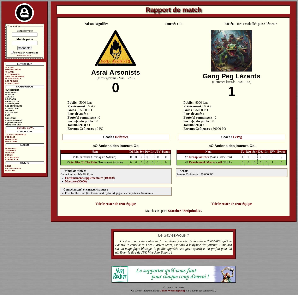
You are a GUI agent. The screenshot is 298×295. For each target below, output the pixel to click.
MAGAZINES (11, 141)
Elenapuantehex (199, 157)
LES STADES (11, 113)
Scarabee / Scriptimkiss (184, 210)
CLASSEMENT (12, 90)
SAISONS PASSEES (14, 76)
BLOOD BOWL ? (13, 79)
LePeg (237, 137)
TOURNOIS (10, 150)
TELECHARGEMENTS (15, 135)
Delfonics (121, 137)
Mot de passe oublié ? (24, 55)
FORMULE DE (11, 159)
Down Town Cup (13, 125)
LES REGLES (11, 81)
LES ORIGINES (12, 74)
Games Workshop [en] (172, 290)
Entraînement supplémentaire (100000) (90, 178)
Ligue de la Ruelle (13, 122)
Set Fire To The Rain (83, 162)
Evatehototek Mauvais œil (205, 162)
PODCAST (10, 137)
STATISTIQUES (12, 103)
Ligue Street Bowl (13, 120)
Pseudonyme (25, 30)
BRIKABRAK (11, 139)
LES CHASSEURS (13, 106)
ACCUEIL (9, 67)
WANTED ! (10, 110)
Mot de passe (24, 39)
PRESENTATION (13, 69)
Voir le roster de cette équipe (115, 203)
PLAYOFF (9, 94)
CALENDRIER (11, 92)
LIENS (8, 166)
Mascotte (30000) (76, 181)
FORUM (9, 155)
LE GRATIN (10, 99)
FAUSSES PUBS (13, 168)
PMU (7, 115)
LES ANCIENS (12, 157)
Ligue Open (10, 118)
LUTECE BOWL (25, 128)
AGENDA (9, 97)
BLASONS (10, 170)
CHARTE (9, 72)
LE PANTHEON (12, 83)
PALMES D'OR (12, 101)
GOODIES (10, 153)
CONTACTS (10, 148)
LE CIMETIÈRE (12, 108)
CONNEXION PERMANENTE (26, 53)
